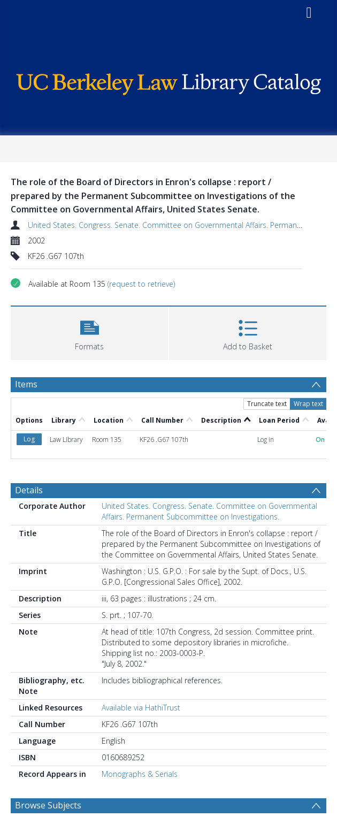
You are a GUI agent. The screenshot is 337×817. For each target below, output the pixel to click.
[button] (89, 332)
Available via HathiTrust (141, 708)
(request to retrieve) (141, 284)
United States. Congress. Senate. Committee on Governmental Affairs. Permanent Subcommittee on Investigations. (209, 511)
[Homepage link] (168, 81)
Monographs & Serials (140, 774)
